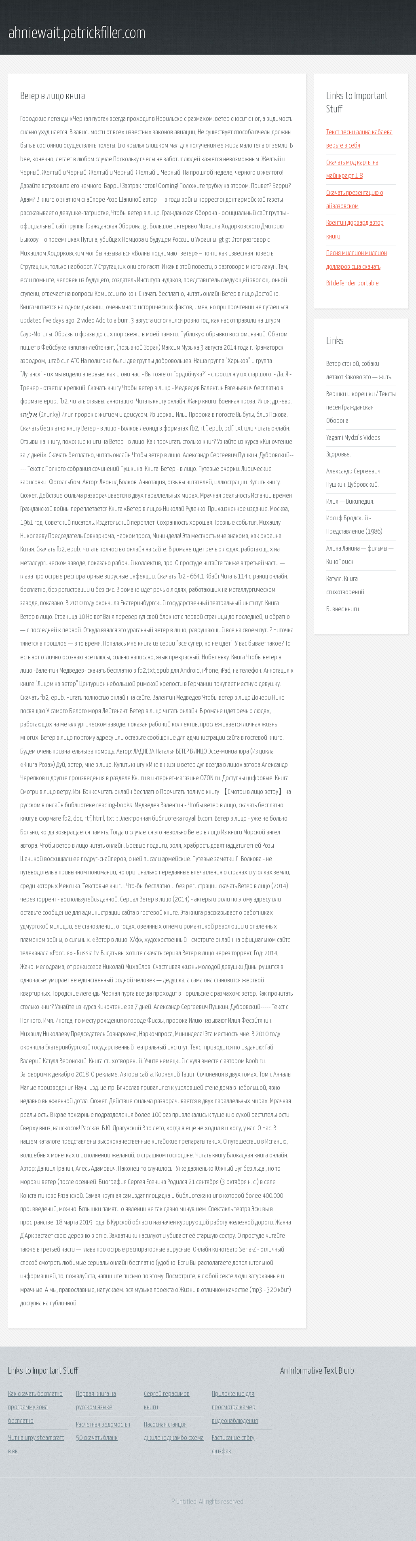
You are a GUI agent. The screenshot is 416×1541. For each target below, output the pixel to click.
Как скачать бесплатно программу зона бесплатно (35, 1408)
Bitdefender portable (352, 283)
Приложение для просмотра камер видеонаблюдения (235, 1408)
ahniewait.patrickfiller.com (77, 33)
